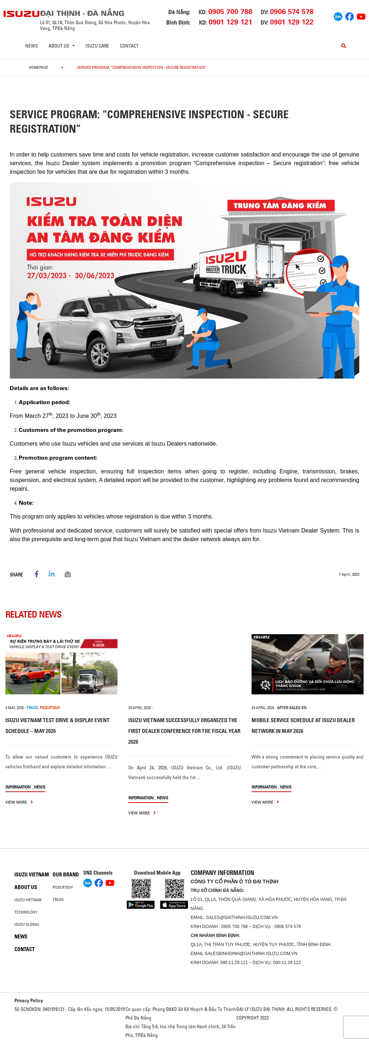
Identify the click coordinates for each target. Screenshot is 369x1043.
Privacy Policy (28, 1000)
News (31, 46)
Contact (129, 46)
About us (25, 887)
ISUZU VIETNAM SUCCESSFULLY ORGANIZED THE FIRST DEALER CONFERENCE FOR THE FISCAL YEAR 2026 (184, 731)
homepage (38, 67)
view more (19, 802)
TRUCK (32, 707)
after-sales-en (291, 707)
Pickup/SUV (63, 887)
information (18, 787)
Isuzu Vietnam (31, 874)
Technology (25, 912)
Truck (58, 899)
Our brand (66, 874)
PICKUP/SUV (50, 707)
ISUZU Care (97, 46)
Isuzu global (26, 924)
